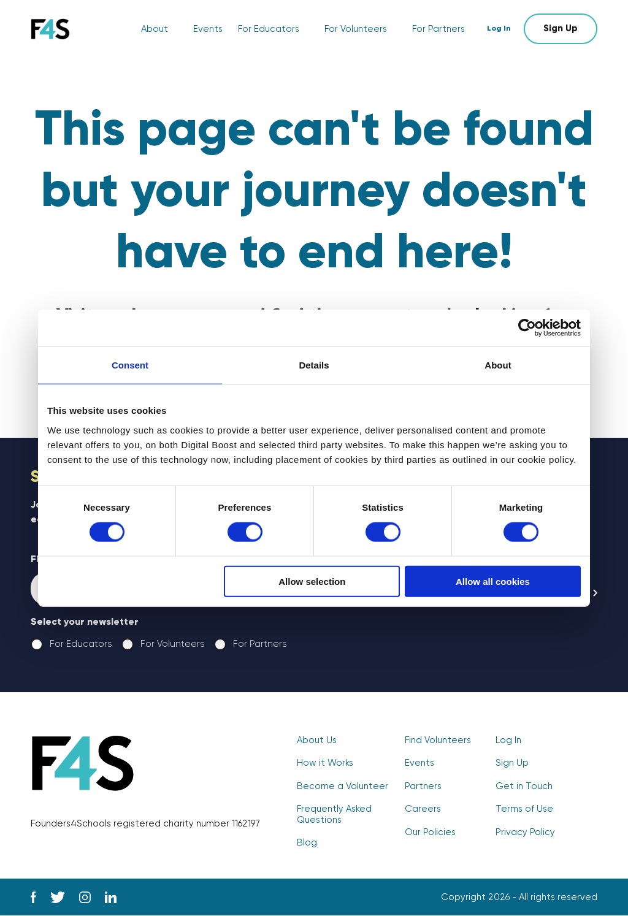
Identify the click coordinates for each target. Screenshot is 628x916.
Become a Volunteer (342, 787)
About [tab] (497, 365)
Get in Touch (524, 787)
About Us (317, 741)
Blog (306, 842)
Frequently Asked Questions (334, 815)
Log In (501, 28)
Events (208, 29)
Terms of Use (524, 809)
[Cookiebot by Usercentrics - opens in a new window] (527, 328)
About (154, 29)
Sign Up (560, 28)
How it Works (325, 763)
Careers (423, 809)
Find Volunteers (438, 741)
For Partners (438, 29)
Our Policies (430, 832)
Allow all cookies (493, 581)
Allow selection (311, 581)
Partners (423, 787)
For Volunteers (355, 29)
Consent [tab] (130, 365)
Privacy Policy (525, 832)
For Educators (268, 29)
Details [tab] (314, 365)
